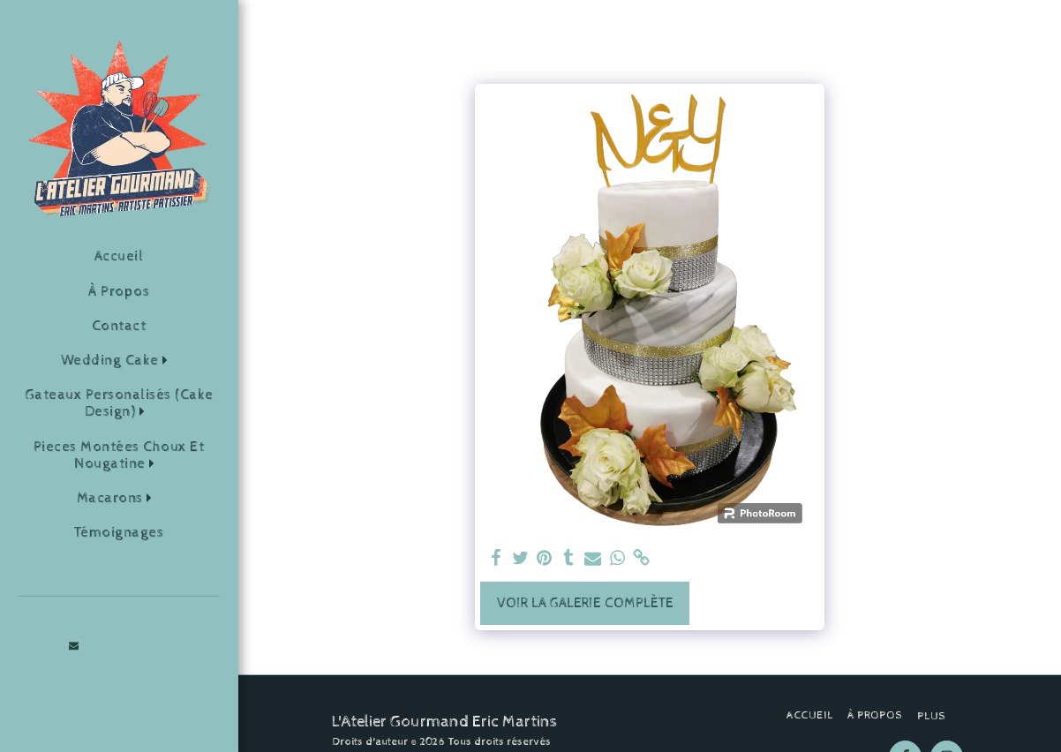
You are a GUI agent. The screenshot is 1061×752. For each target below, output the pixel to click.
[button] (119, 361)
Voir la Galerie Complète (585, 603)
